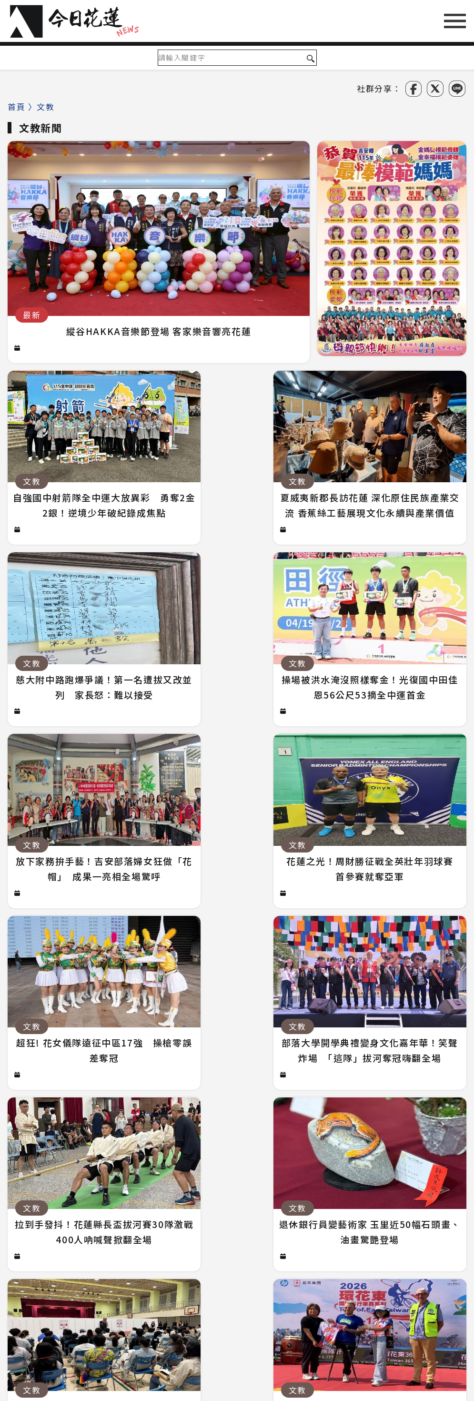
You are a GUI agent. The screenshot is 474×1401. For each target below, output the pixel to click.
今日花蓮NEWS (244, 1393)
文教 (204, 1275)
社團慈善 (295, 1275)
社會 (109, 1275)
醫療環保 (245, 1275)
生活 (173, 1275)
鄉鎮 (141, 1275)
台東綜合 (435, 1275)
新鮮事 (390, 1275)
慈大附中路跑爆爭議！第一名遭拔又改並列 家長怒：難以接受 (148, 1171)
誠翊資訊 (381, 1393)
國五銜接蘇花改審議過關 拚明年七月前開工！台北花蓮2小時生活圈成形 (167, 1131)
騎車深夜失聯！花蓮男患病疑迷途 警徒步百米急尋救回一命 (141, 1111)
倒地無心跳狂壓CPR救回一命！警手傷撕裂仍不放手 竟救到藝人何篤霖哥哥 (171, 1211)
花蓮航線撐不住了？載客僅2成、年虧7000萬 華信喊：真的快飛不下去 (164, 1191)
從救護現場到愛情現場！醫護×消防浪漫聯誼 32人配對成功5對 (150, 1151)
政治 (77, 1275)
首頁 (16, 106)
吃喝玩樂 (344, 1275)
